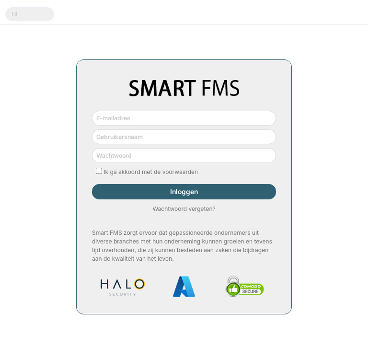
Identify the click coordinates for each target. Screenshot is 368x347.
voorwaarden (180, 171)
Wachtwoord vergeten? (183, 208)
